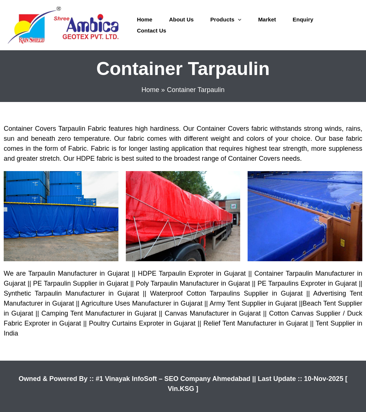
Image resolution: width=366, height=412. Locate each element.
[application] (237, 19)
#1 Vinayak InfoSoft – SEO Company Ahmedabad (173, 378)
